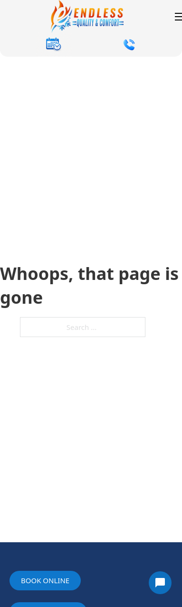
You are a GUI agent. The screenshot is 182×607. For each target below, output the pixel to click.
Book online (45, 580)
